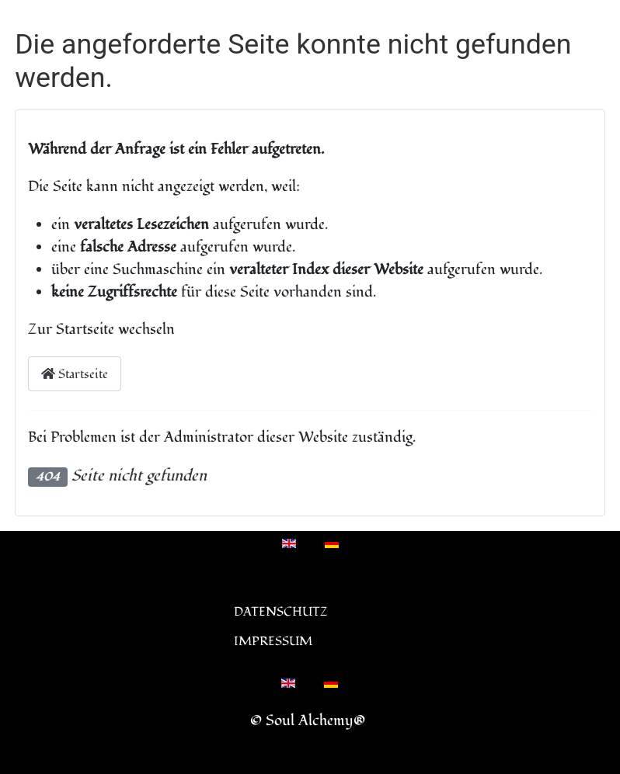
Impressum (273, 641)
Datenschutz (281, 611)
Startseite (74, 374)
